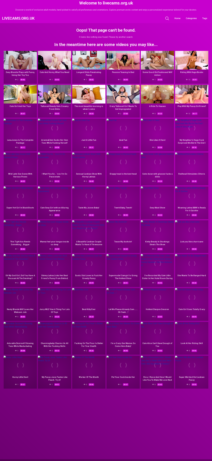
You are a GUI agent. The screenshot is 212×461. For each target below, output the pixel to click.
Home (177, 18)
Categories (191, 18)
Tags (204, 18)
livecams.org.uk (18, 18)
